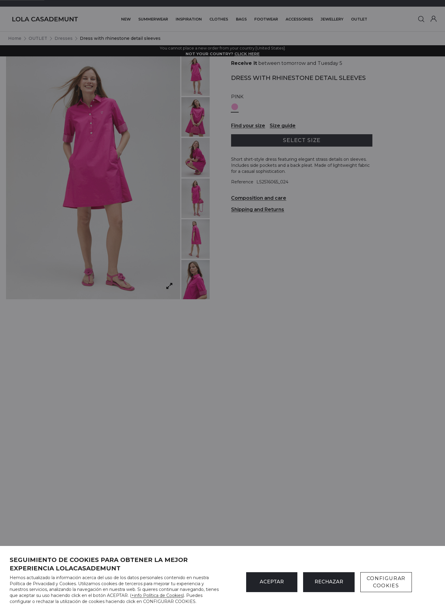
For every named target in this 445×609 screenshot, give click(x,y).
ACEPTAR (272, 582)
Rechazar (329, 582)
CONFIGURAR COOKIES (386, 582)
